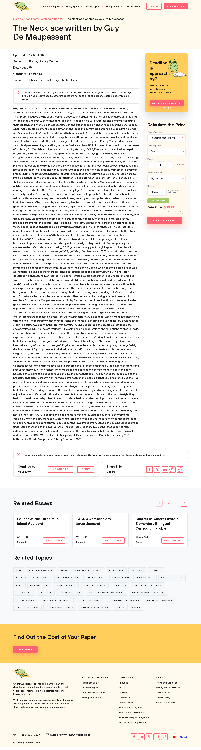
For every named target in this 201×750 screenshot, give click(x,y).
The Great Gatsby (106, 595)
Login (152, 6)
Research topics (90, 690)
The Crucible (59, 595)
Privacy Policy (163, 700)
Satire (172, 610)
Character (36, 81)
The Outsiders (67, 602)
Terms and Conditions (167, 685)
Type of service (154, 132)
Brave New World (68, 579)
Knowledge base (95, 680)
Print (85, 470)
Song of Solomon (124, 587)
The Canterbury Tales (30, 595)
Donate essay (126, 705)
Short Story (52, 81)
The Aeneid (149, 587)
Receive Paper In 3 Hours (166, 105)
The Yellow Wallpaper (30, 610)
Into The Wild (146, 579)
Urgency (151, 187)
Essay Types (72, 6)
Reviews (123, 695)
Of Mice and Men (96, 587)
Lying (49, 587)
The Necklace (70, 81)
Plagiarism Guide (90, 685)
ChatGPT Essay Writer (93, 695)
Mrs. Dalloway (69, 587)
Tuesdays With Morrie (130, 610)
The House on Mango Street (142, 595)
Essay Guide (112, 6)
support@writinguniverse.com (71, 737)
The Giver (81, 595)
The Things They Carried (166, 602)
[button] (168, 504)
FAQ (121, 690)
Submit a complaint (166, 705)
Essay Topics (91, 6)
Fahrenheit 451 (96, 579)
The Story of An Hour (96, 602)
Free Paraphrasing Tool (130, 710)
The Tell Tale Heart (130, 602)
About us (123, 685)
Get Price (25, 652)
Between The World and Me (33, 579)
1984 (19, 571)
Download (59, 470)
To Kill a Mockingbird (95, 610)
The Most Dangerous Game (33, 602)
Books (33, 62)
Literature (35, 74)
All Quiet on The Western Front (81, 571)
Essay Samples (50, 6)
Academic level (154, 173)
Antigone (138, 571)
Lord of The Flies (27, 587)
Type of (154, 146)
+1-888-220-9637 (29, 737)
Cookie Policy (163, 695)
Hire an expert (165, 221)
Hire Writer (175, 6)
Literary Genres (49, 62)
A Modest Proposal (41, 571)
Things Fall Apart (63, 610)
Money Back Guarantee (168, 690)
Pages (150, 159)
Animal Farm (116, 571)
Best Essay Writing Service (132, 725)
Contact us (124, 700)
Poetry (156, 610)
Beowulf (157, 571)
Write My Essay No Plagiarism (134, 720)
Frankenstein (121, 579)
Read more (53, 541)
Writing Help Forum (91, 700)
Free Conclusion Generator (133, 715)
